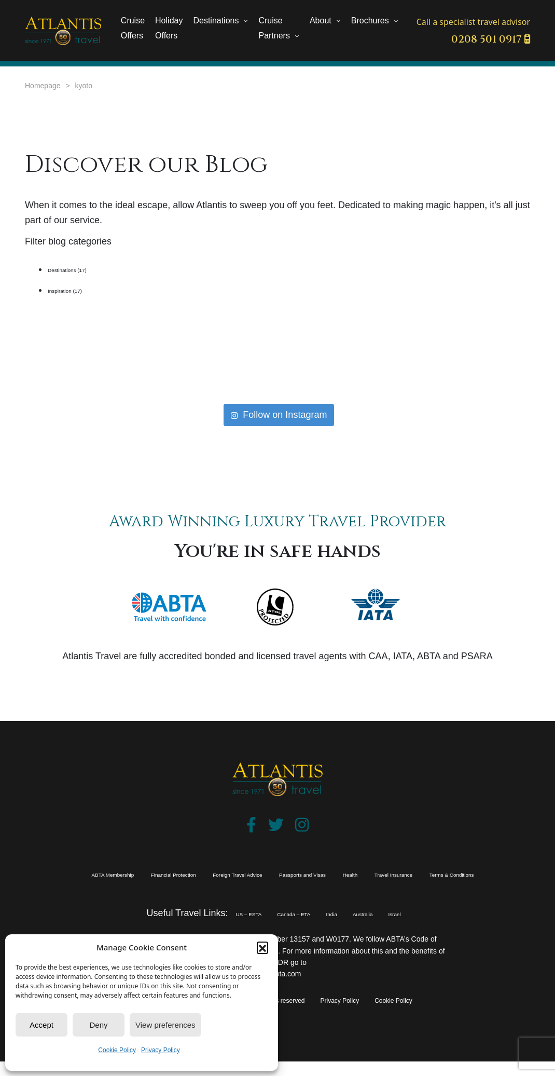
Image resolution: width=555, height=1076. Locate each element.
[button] (262, 947)
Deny (98, 1024)
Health (466, 873)
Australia (386, 928)
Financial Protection (186, 873)
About (320, 20)
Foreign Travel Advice (289, 873)
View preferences (165, 1024)
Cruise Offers (133, 28)
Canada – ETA (286, 928)
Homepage (43, 85)
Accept (41, 1024)
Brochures (370, 20)
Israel (431, 928)
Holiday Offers (169, 28)
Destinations (216, 20)
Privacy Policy (160, 1050)
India (342, 928)
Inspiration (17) (79, 289)
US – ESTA (217, 928)
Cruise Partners (273, 28)
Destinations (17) (83, 269)
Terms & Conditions (307, 888)
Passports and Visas (393, 873)
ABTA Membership (89, 873)
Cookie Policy (117, 1050)
